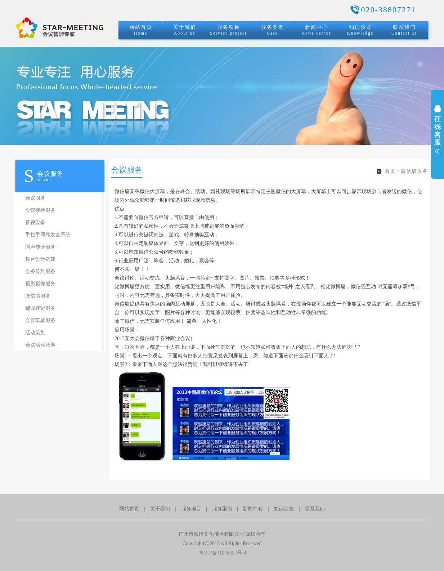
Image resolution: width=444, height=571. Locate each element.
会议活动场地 (40, 345)
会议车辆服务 (40, 320)
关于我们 (184, 30)
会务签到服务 (40, 271)
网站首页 (140, 30)
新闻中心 (316, 30)
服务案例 (272, 30)
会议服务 (35, 198)
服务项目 (228, 30)
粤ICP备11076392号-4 (222, 553)
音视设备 (35, 222)
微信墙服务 (37, 296)
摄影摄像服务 (40, 283)
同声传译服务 (40, 247)
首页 (390, 171)
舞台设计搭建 (40, 259)
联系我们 (404, 30)
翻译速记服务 (40, 308)
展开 (437, 134)
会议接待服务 (40, 210)
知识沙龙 (360, 30)
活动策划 (35, 332)
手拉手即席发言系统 (48, 234)
